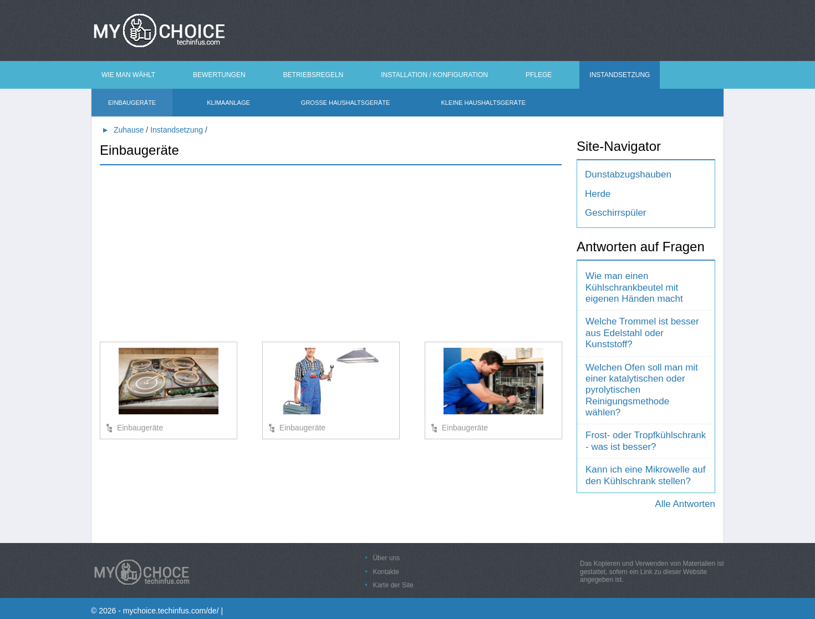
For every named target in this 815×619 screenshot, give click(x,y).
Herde (597, 194)
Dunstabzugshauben (628, 174)
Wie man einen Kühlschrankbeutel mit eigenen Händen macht (634, 287)
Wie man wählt (128, 75)
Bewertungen (219, 75)
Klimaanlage (228, 102)
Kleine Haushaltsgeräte (483, 102)
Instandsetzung (619, 75)
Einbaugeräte (132, 102)
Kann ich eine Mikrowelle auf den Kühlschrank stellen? (645, 475)
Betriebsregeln (313, 75)
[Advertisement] (331, 253)
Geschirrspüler (615, 212)
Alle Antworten (685, 504)
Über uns (386, 558)
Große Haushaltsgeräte (345, 102)
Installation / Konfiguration (434, 75)
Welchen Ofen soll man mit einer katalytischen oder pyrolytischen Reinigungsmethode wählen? (641, 390)
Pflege (539, 75)
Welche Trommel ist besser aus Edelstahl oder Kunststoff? (642, 332)
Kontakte (386, 572)
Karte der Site (393, 585)
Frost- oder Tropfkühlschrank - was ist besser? (645, 440)
